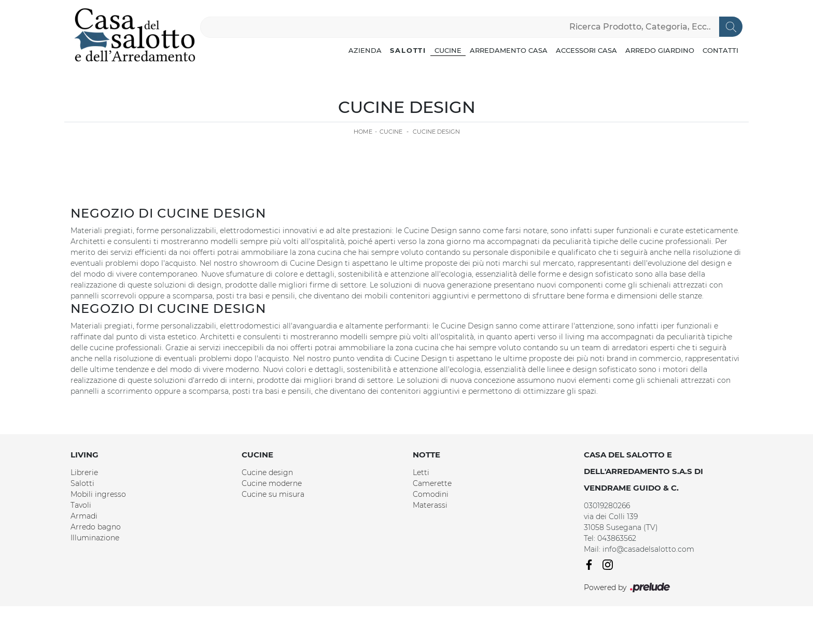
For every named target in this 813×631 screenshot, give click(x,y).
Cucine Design (436, 131)
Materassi (430, 505)
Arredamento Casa (509, 50)
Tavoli (81, 505)
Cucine (447, 50)
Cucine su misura (273, 494)
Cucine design (267, 472)
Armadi (84, 516)
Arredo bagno (96, 527)
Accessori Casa (586, 50)
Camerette (432, 483)
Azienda (365, 50)
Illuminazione (95, 537)
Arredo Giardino (659, 50)
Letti (421, 472)
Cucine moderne (272, 483)
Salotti (408, 50)
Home (363, 131)
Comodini (430, 494)
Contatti (720, 50)
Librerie (84, 472)
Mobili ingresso (98, 494)
